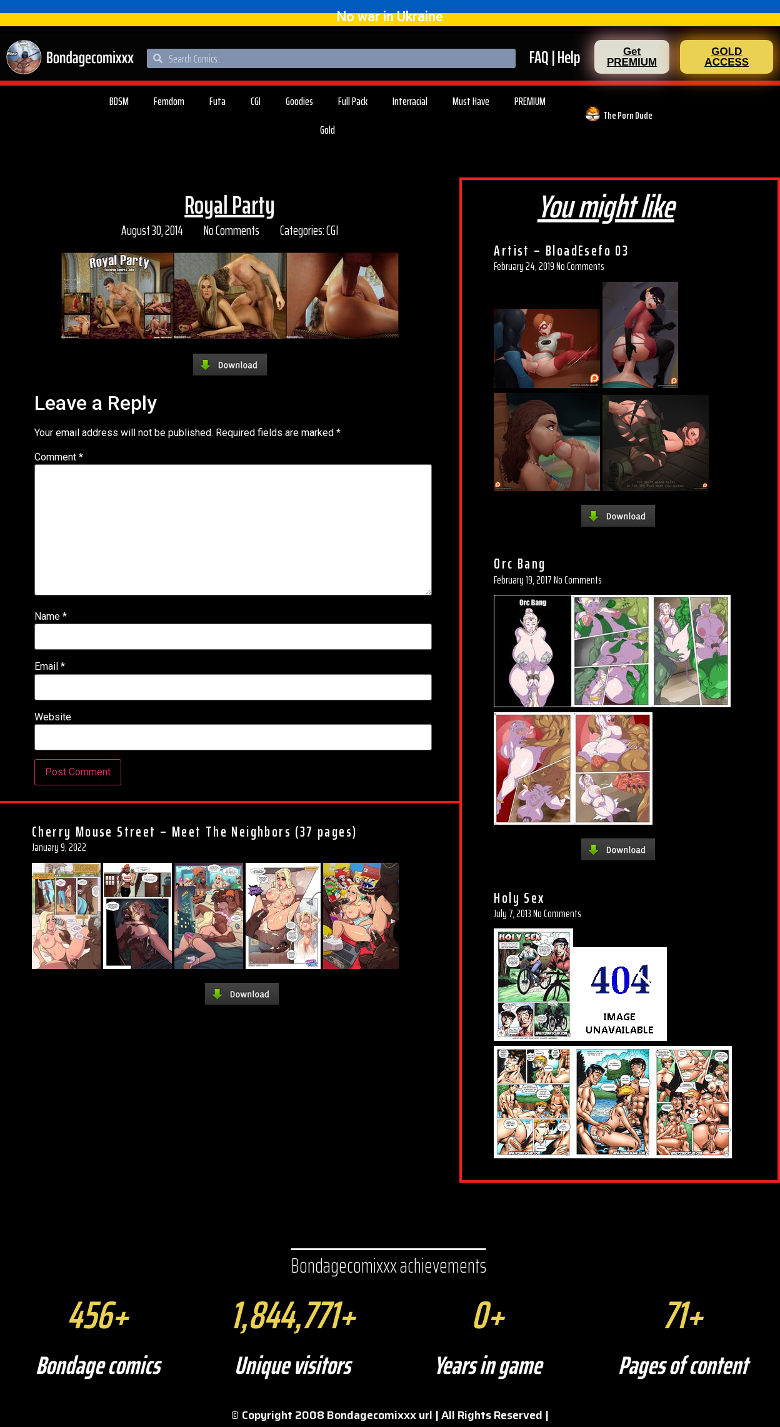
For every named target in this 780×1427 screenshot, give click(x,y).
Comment (58, 457)
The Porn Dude (627, 115)
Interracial (410, 101)
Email (49, 667)
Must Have (470, 101)
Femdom (169, 101)
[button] (631, 57)
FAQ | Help (554, 57)
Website (52, 717)
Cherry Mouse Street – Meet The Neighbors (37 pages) (194, 831)
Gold (327, 130)
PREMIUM (530, 101)
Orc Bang (520, 563)
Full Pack (353, 101)
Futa (217, 101)
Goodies (299, 101)
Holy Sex (519, 898)
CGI (256, 101)
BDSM (119, 101)
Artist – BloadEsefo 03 (561, 250)
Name (50, 617)
